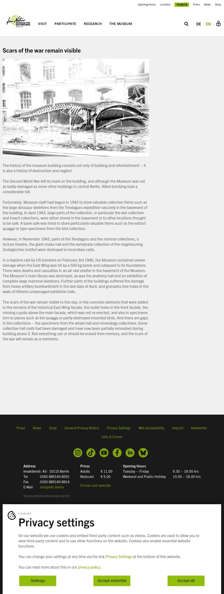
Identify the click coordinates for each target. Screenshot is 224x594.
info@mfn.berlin (52, 487)
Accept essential (112, 581)
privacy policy (89, 566)
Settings (38, 581)
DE (198, 23)
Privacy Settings (119, 428)
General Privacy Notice (82, 428)
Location (165, 4)
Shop (218, 4)
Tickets (182, 4)
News (207, 4)
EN (208, 23)
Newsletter (199, 428)
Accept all (185, 581)
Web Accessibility (151, 428)
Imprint (177, 428)
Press (196, 4)
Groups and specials (95, 485)
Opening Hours (147, 4)
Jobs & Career (112, 436)
